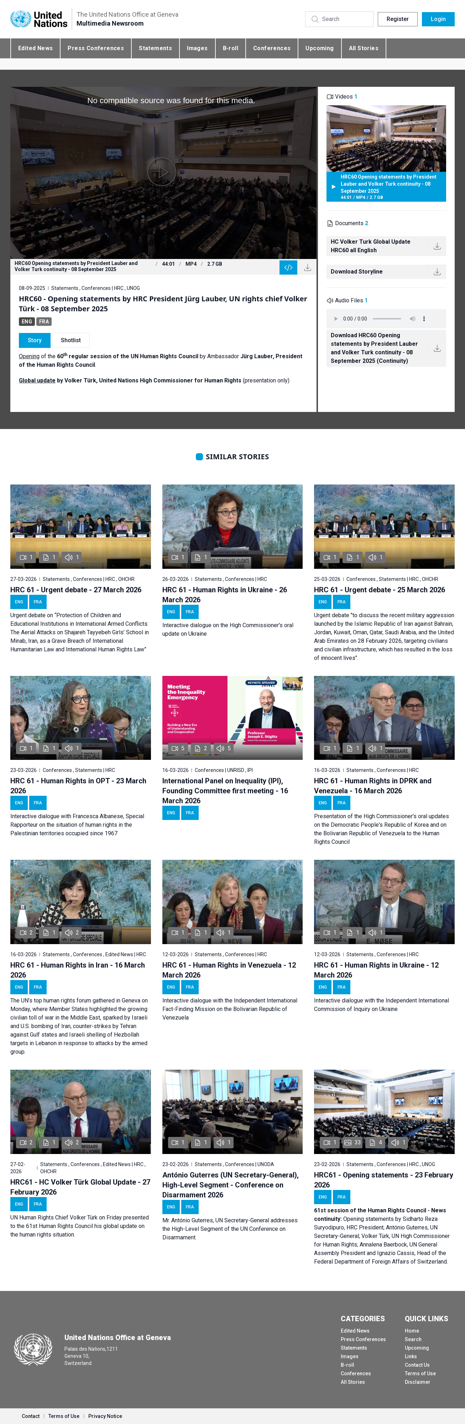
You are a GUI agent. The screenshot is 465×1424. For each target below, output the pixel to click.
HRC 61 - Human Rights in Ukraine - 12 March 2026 (376, 970)
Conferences (272, 48)
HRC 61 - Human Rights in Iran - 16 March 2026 (77, 970)
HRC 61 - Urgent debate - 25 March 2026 (379, 590)
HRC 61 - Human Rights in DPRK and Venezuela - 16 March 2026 (373, 786)
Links (411, 1356)
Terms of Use (420, 1373)
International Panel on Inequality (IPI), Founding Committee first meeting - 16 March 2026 (225, 791)
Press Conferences (96, 48)
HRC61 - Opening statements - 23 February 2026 (383, 1180)
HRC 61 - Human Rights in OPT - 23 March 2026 (78, 786)
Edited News (35, 48)
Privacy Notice (105, 1416)
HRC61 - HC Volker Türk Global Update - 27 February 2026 (80, 1187)
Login (438, 19)
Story (35, 340)
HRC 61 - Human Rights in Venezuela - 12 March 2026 (229, 970)
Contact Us (417, 1365)
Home (412, 1331)
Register (398, 19)
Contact (31, 1416)
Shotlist (71, 340)
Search (413, 1339)
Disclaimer (417, 1382)
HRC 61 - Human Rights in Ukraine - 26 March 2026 (224, 595)
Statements (155, 48)
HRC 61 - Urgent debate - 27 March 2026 (75, 590)
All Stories (363, 48)
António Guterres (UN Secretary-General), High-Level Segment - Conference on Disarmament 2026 (230, 1185)
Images (197, 48)
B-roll (230, 48)
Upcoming (319, 48)
